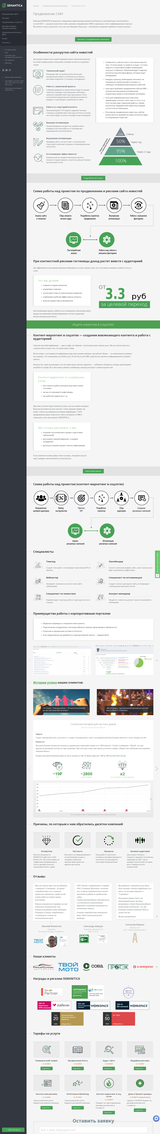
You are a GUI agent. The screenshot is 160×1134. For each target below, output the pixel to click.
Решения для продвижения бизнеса (13, 56)
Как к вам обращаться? (58, 1130)
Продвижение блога (78, 1060)
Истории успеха (45, 682)
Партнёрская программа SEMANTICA (13, 89)
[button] (156, 660)
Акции (4, 38)
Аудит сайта (109, 1060)
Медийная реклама (140, 1060)
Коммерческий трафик (46, 1060)
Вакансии (8, 63)
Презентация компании (13, 77)
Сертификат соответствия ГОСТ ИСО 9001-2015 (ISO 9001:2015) (14, 83)
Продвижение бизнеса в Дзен (12, 33)
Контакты (6, 42)
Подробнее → (46, 1068)
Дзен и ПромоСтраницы (140, 1094)
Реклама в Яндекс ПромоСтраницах (9, 27)
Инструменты (9, 60)
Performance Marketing (78, 1094)
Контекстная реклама (46, 1094)
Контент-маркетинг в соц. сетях (109, 1095)
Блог (6, 53)
